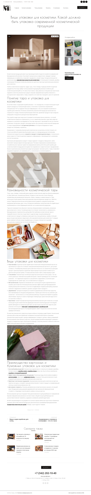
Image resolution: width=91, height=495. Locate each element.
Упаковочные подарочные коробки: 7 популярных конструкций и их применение (51, 437)
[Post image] (11, 436)
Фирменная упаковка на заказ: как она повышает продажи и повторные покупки (23, 449)
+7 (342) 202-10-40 (8, 1)
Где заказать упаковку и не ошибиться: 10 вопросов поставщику (23, 436)
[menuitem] (17, 8)
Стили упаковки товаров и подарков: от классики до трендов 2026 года (51, 448)
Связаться (69, 78)
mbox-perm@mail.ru (18, 1)
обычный (24, 306)
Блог (9, 36)
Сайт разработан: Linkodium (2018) (76, 492)
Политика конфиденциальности (24, 492)
